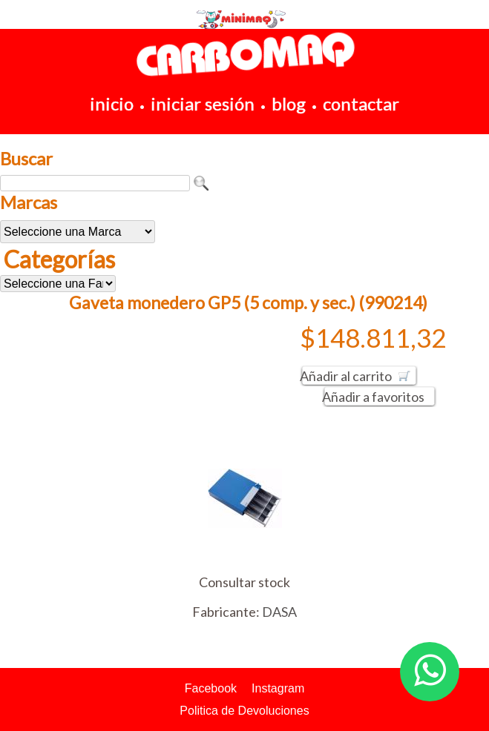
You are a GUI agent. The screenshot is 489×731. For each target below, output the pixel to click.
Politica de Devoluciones (244, 710)
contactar (361, 103)
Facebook (211, 688)
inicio (112, 103)
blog (289, 103)
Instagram (278, 688)
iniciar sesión (203, 103)
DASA (279, 611)
